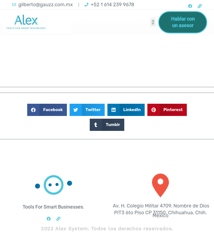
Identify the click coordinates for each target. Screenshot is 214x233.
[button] (153, 22)
